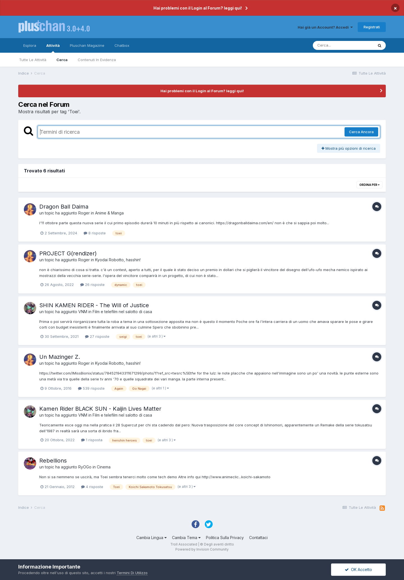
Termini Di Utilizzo (132, 572)
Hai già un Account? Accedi (325, 27)
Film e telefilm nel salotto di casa (122, 311)
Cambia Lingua (151, 537)
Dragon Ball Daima (63, 206)
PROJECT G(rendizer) (68, 253)
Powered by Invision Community (202, 549)
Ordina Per (369, 184)
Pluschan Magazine (87, 45)
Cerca (62, 59)
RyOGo (84, 467)
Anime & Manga (109, 213)
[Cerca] (343, 45)
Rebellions (53, 460)
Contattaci (258, 537)
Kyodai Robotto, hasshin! (118, 259)
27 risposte (97, 336)
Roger (84, 213)
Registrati (372, 27)
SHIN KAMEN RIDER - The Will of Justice (94, 305)
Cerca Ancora (361, 132)
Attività (53, 48)
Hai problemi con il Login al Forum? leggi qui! (197, 8)
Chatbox (121, 45)
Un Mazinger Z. (59, 356)
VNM (82, 311)
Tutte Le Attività (32, 59)
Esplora (29, 45)
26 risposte (92, 284)
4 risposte (92, 486)
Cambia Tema (186, 537)
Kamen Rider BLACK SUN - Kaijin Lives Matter (100, 408)
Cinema (104, 467)
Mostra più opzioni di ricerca (349, 148)
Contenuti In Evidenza (97, 59)
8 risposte (95, 233)
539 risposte (91, 388)
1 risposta (91, 440)
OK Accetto (358, 569)
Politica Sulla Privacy (225, 537)
